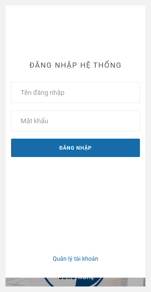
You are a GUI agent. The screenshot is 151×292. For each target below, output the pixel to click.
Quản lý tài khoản (75, 258)
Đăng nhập (75, 148)
